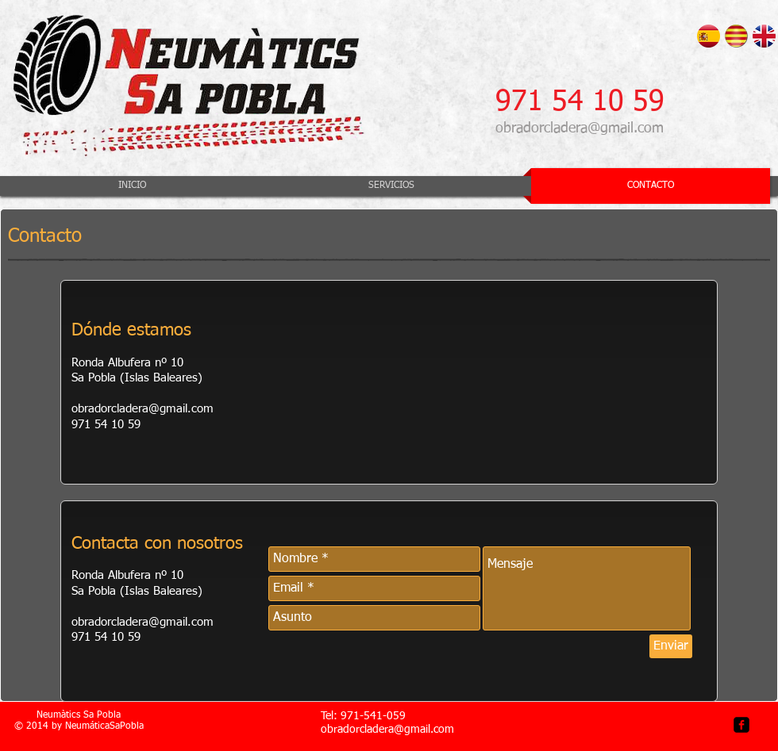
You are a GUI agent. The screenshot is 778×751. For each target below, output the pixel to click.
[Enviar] (670, 646)
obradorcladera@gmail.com (579, 128)
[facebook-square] (741, 725)
